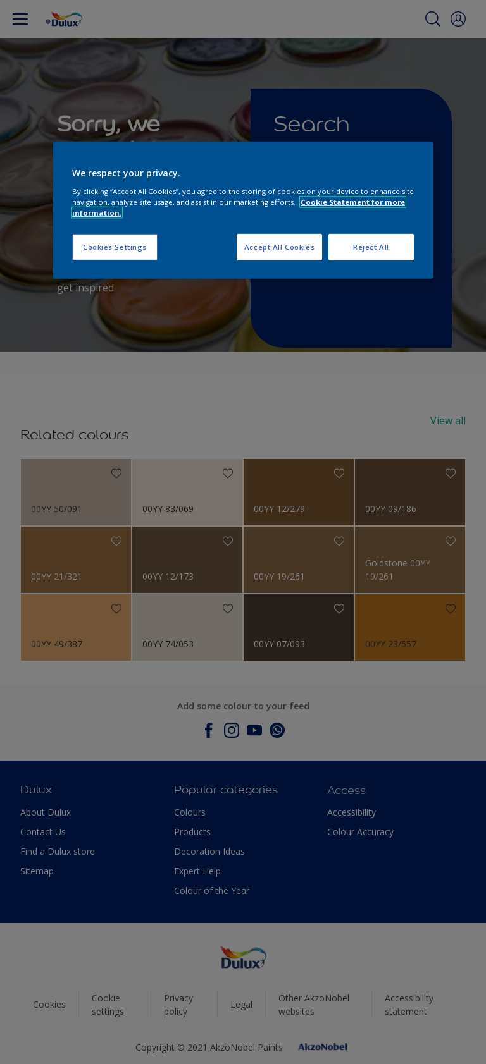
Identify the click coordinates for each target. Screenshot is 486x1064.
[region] (243, 210)
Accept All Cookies (279, 247)
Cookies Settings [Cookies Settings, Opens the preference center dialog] (115, 247)
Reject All (371, 247)
